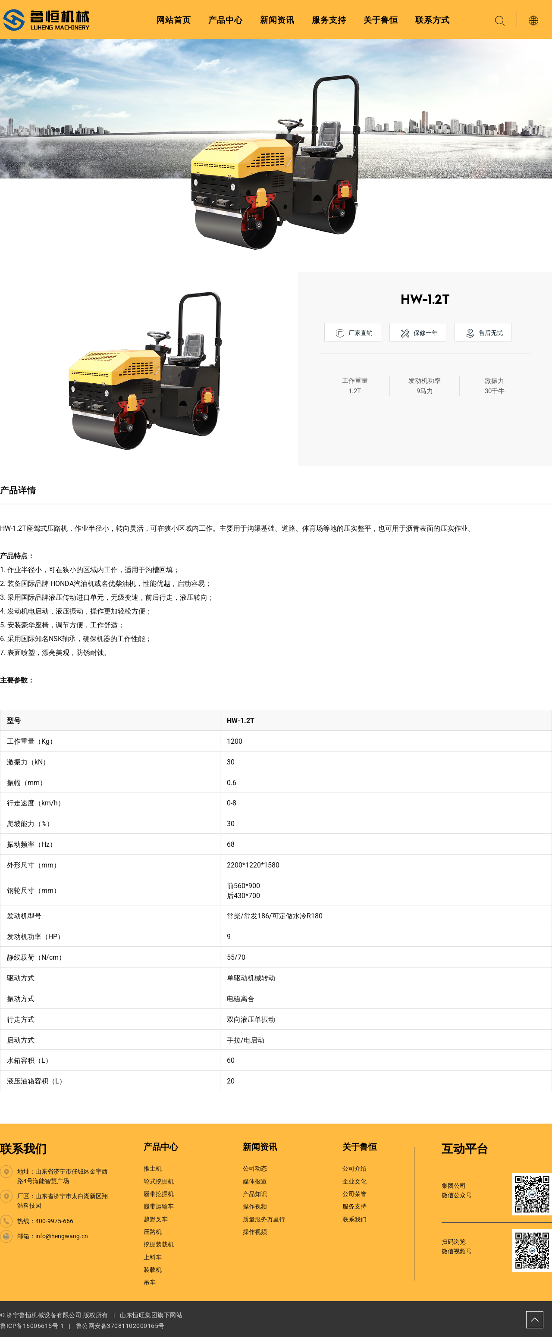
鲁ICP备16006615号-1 (32, 1325)
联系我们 (23, 1149)
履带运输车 (159, 1206)
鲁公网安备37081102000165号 (120, 1325)
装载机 (153, 1269)
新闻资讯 (277, 20)
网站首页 (174, 20)
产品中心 (225, 20)
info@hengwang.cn (61, 1236)
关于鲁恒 (381, 20)
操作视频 (255, 1206)
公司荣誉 (354, 1193)
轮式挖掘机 (159, 1181)
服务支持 (329, 20)
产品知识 (255, 1193)
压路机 (153, 1231)
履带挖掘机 (159, 1193)
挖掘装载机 (159, 1244)
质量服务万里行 (264, 1219)
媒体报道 (255, 1181)
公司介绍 (354, 1168)
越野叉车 (156, 1219)
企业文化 (354, 1181)
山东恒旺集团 (138, 1315)
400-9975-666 (54, 1221)
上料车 (153, 1257)
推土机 (153, 1168)
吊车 (150, 1282)
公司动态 (255, 1168)
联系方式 (432, 20)
